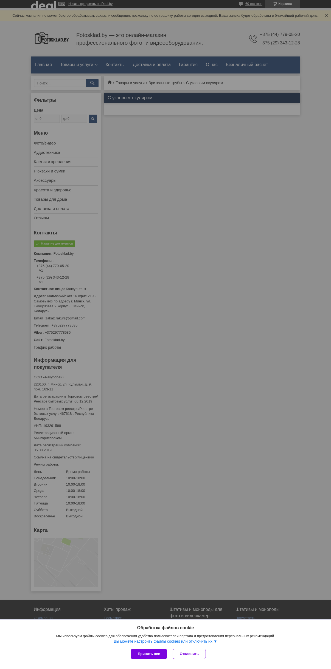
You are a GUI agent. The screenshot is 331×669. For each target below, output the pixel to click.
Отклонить (189, 654)
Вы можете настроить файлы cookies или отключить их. (163, 641)
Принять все (149, 654)
